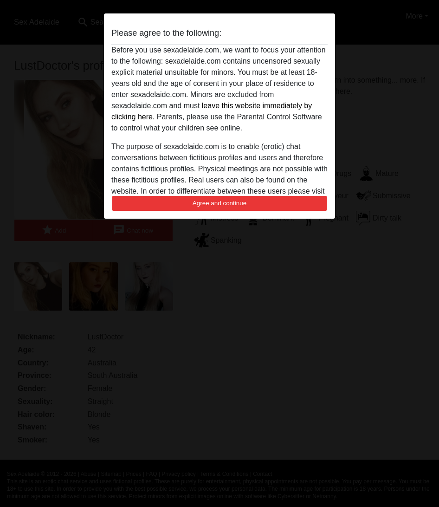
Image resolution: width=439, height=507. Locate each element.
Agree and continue (219, 203)
